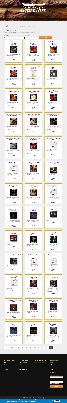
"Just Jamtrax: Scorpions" (53, 254)
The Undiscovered (23, 369)
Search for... (27, 35)
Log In (54, 19)
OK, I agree (51, 402)
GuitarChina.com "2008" (53, 300)
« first (6, 347)
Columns (23, 19)
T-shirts (51, 369)
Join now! (43, 364)
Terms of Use (40, 399)
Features (30, 19)
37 (46, 347)
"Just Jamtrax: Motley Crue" (13, 276)
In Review (14, 59)
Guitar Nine (13, 44)
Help (50, 19)
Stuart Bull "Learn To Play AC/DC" (33, 162)
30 (18, 347)
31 (22, 347)
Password (52, 380)
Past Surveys (52, 367)
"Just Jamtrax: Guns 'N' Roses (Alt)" (53, 138)
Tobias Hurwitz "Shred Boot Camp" (14, 254)
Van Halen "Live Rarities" (14, 232)
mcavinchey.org (7, 369)
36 (42, 347)
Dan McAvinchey (7, 367)
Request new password (54, 383)
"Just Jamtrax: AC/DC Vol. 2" (13, 162)
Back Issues (52, 364)
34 (34, 347)
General (13, 57)
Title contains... (7, 35)
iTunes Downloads (23, 362)
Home (12, 19)
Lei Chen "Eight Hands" (33, 300)
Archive (44, 19)
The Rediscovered (22, 367)
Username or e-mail (54, 375)
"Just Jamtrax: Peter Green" (33, 254)
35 (38, 347)
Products (37, 19)
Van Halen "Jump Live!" (53, 207)
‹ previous (12, 347)
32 (26, 347)
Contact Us (52, 362)
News (17, 19)
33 (30, 347)
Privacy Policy (49, 399)
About (5, 364)
